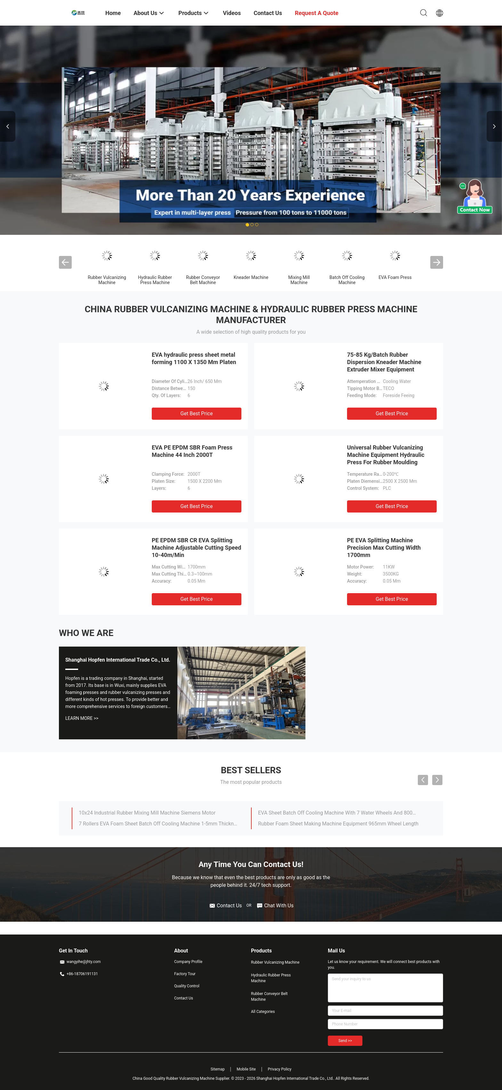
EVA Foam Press (394, 277)
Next (494, 126)
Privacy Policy (279, 1069)
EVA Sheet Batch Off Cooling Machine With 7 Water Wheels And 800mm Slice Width (338, 813)
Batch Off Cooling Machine (347, 280)
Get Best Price (197, 413)
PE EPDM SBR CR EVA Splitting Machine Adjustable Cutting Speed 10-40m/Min (196, 547)
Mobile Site (246, 1069)
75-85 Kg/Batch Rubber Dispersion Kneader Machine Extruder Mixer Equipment (384, 362)
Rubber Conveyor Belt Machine (203, 280)
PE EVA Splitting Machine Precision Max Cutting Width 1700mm (384, 547)
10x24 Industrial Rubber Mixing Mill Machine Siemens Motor (147, 813)
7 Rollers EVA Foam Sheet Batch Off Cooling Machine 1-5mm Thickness (159, 824)
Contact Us (183, 998)
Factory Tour (185, 974)
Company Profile (188, 961)
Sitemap (218, 1069)
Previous (7, 126)
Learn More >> (81, 718)
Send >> (345, 1040)
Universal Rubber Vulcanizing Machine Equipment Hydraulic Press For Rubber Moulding (386, 454)
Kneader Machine (251, 277)
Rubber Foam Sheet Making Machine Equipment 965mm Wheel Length (338, 824)
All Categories (263, 1011)
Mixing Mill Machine (299, 280)
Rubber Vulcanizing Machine (107, 280)
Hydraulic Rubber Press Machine (155, 280)
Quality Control (186, 986)
